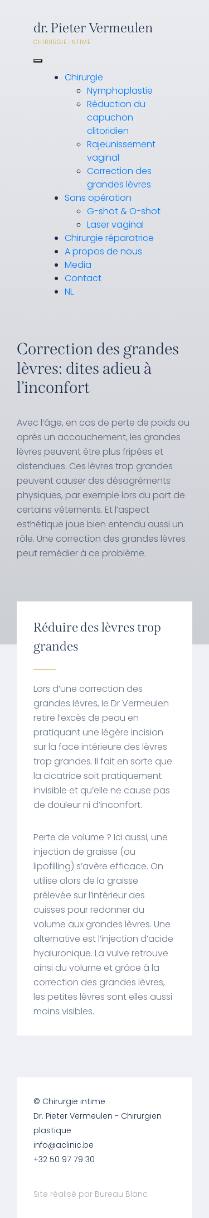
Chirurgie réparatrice (109, 238)
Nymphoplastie (120, 90)
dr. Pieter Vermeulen (104, 33)
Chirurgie (84, 77)
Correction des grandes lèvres (119, 178)
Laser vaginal (115, 224)
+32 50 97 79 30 (64, 1159)
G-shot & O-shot (124, 211)
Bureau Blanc (121, 1194)
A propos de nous (103, 251)
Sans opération (98, 197)
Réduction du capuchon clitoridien (116, 117)
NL (69, 291)
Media (78, 264)
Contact (83, 278)
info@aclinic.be (63, 1144)
